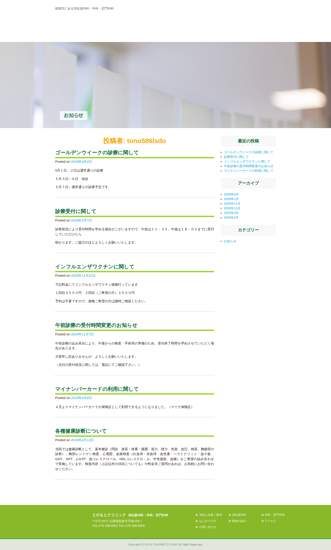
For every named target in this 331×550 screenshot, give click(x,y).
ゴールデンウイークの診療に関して (97, 152)
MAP (261, 27)
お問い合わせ (207, 527)
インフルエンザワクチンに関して (94, 267)
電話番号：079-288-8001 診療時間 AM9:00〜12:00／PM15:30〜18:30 (239, 10)
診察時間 (224, 27)
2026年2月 (231, 199)
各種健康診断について (81, 431)
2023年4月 (231, 213)
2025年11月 (232, 203)
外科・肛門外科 (148, 52)
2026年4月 (231, 194)
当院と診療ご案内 (74, 52)
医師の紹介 (221, 52)
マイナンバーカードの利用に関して (97, 389)
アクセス (258, 52)
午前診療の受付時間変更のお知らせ (96, 325)
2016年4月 (231, 217)
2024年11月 (232, 208)
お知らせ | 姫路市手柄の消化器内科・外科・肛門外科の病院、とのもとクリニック (91, 23)
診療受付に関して (75, 211)
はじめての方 (185, 52)
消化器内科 (112, 52)
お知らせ (230, 241)
